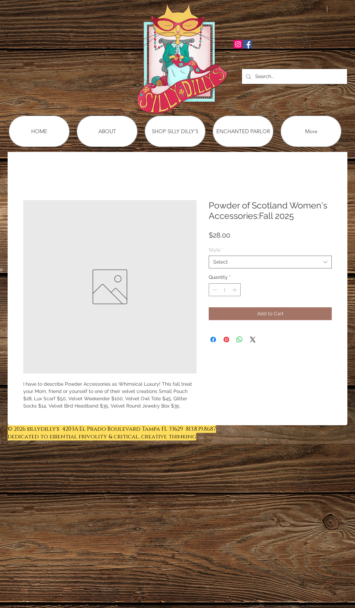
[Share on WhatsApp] (239, 339)
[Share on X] (253, 339)
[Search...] (293, 76)
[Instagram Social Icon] (238, 44)
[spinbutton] (224, 290)
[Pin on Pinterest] (226, 339)
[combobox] (270, 262)
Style (216, 249)
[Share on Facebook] (213, 339)
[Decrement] (214, 290)
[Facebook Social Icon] (247, 44)
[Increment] (235, 290)
